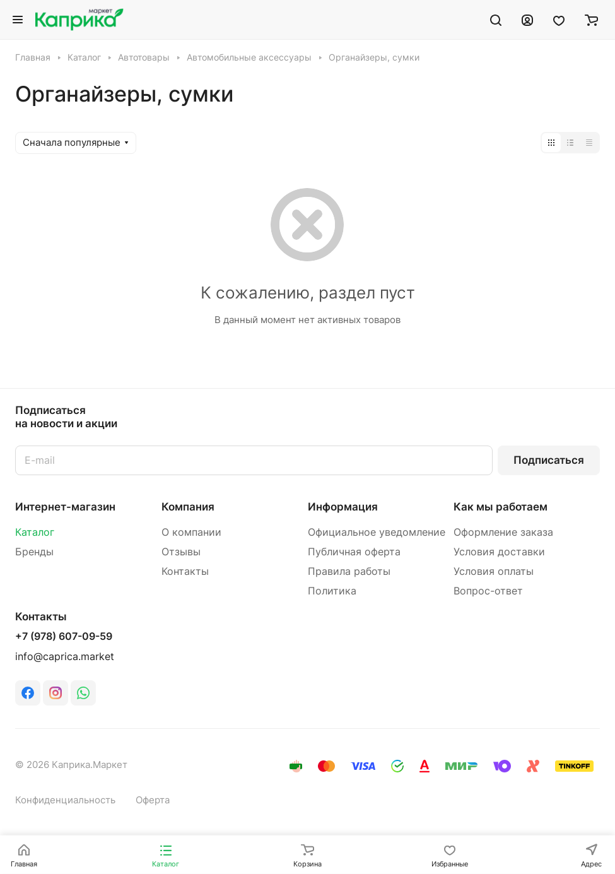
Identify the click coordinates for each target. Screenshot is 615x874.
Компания (187, 506)
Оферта (153, 800)
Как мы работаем (501, 506)
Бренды (34, 552)
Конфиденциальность (65, 800)
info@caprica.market (64, 657)
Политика (332, 591)
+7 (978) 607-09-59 (63, 636)
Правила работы (349, 571)
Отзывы (181, 552)
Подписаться (548, 460)
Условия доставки (499, 552)
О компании (191, 532)
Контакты (185, 571)
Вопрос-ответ (488, 591)
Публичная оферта (354, 552)
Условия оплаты (494, 571)
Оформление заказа (503, 532)
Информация (343, 506)
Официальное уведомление (376, 532)
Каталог (34, 532)
